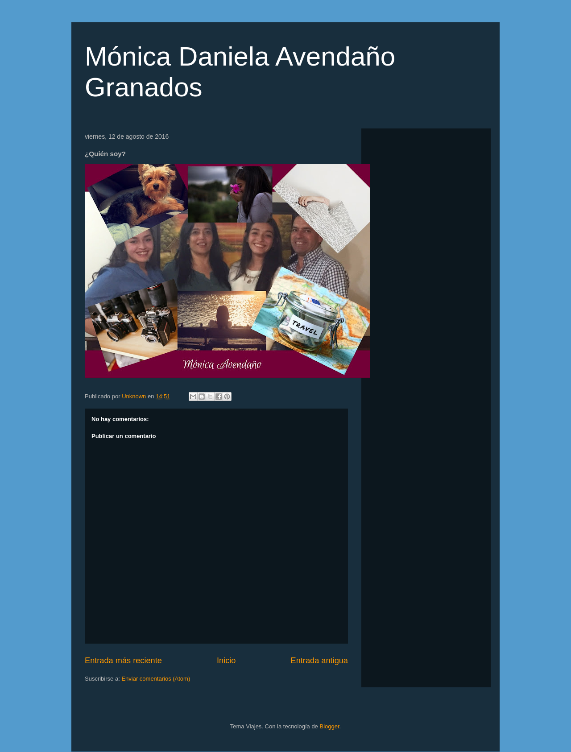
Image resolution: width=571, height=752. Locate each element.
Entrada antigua (319, 660)
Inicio (226, 660)
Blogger (329, 726)
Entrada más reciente (123, 660)
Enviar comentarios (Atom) (155, 678)
